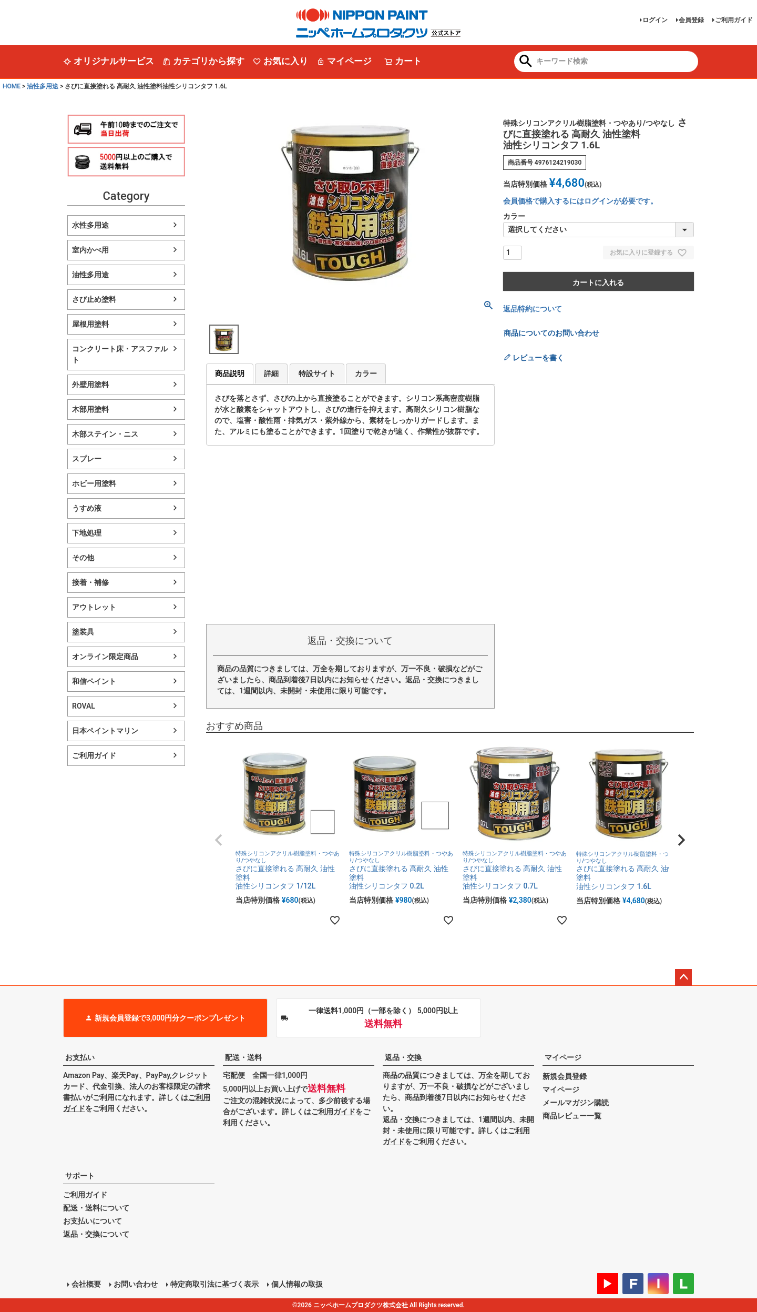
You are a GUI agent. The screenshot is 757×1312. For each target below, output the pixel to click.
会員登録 (691, 20)
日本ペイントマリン (105, 730)
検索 (526, 62)
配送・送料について (96, 1208)
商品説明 (229, 373)
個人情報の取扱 (297, 1284)
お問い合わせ (136, 1284)
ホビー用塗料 (94, 483)
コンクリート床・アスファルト (120, 354)
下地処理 (86, 533)
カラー (366, 373)
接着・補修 (90, 582)
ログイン (655, 20)
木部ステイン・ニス (105, 434)
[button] (218, 840)
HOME (12, 86)
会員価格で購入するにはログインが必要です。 (580, 201)
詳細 (271, 373)
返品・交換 (403, 1057)
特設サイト (317, 373)
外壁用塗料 (90, 384)
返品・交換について (96, 1234)
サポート (80, 1176)
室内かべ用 (90, 250)
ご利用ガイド (734, 20)
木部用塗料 (90, 409)
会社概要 (86, 1284)
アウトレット (94, 607)
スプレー (86, 459)
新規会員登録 (565, 1076)
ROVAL (83, 706)
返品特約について (532, 309)
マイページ (344, 61)
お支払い (80, 1057)
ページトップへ (683, 977)
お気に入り (280, 61)
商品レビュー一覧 (572, 1116)
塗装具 (83, 632)
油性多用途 (42, 86)
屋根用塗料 (90, 324)
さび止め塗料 (94, 299)
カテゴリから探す (203, 61)
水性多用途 (90, 225)
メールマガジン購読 (576, 1102)
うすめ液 (86, 508)
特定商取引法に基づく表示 (214, 1284)
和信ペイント (94, 681)
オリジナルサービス (108, 61)
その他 (83, 557)
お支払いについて (92, 1221)
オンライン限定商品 (105, 656)
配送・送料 (243, 1057)
